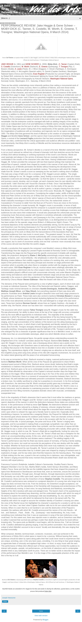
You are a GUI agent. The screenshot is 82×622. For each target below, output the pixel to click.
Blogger (45, 620)
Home (41, 611)
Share (5, 601)
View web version (41, 615)
